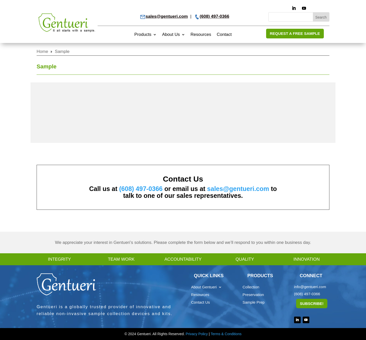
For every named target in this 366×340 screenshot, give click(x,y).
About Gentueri (204, 287)
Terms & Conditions (226, 334)
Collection (250, 287)
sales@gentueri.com (167, 16)
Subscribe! (312, 303)
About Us (171, 35)
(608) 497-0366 (214, 16)
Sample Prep (253, 302)
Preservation (253, 295)
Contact (224, 35)
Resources (201, 35)
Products (142, 35)
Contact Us (200, 302)
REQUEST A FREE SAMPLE (295, 33)
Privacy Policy (197, 334)
